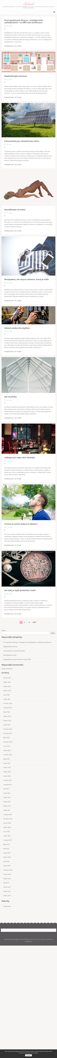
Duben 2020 (7, 827)
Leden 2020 (6, 836)
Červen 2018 (7, 874)
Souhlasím (28, 1055)
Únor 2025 (6, 695)
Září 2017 (6, 883)
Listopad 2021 (7, 784)
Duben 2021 (7, 802)
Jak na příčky (10, 396)
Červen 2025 (7, 678)
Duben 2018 (7, 878)
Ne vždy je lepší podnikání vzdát (20, 590)
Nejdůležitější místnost (15, 76)
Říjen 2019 (6, 844)
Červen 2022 (7, 767)
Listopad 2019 (7, 840)
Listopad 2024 (7, 708)
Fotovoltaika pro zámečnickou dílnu (21, 141)
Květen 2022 (7, 772)
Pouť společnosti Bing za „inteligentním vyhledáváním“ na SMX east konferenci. (23, 21)
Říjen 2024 (6, 712)
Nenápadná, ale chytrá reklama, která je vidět (26, 279)
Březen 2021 (7, 806)
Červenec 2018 (7, 870)
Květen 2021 (7, 797)
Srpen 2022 (6, 763)
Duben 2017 (7, 891)
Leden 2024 (6, 725)
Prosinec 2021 (7, 780)
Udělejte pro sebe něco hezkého (19, 457)
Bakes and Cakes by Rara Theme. (35, 939)
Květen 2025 (7, 682)
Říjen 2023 (6, 738)
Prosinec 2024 (7, 703)
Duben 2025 (7, 686)
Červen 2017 (7, 887)
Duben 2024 (7, 716)
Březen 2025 (7, 691)
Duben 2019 (7, 857)
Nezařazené (7, 906)
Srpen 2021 (6, 793)
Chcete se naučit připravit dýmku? (21, 524)
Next (34, 622)
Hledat (4, 630)
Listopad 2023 (7, 733)
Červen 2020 (7, 823)
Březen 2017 (7, 896)
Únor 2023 (6, 746)
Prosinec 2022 (7, 755)
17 (30, 622)
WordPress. (28, 941)
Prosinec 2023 (7, 729)
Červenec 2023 (7, 742)
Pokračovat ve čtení (12, 46)
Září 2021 (6, 789)
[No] (55, 1054)
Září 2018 (6, 861)
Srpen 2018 (6, 866)
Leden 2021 (6, 810)
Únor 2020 (6, 831)
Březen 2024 (7, 720)
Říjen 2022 (6, 759)
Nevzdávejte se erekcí (15, 209)
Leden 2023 (6, 750)
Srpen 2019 (6, 853)
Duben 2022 (7, 776)
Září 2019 (6, 849)
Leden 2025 (6, 699)
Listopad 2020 (7, 814)
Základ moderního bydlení (17, 328)
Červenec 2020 (7, 819)
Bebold (28, 3)
